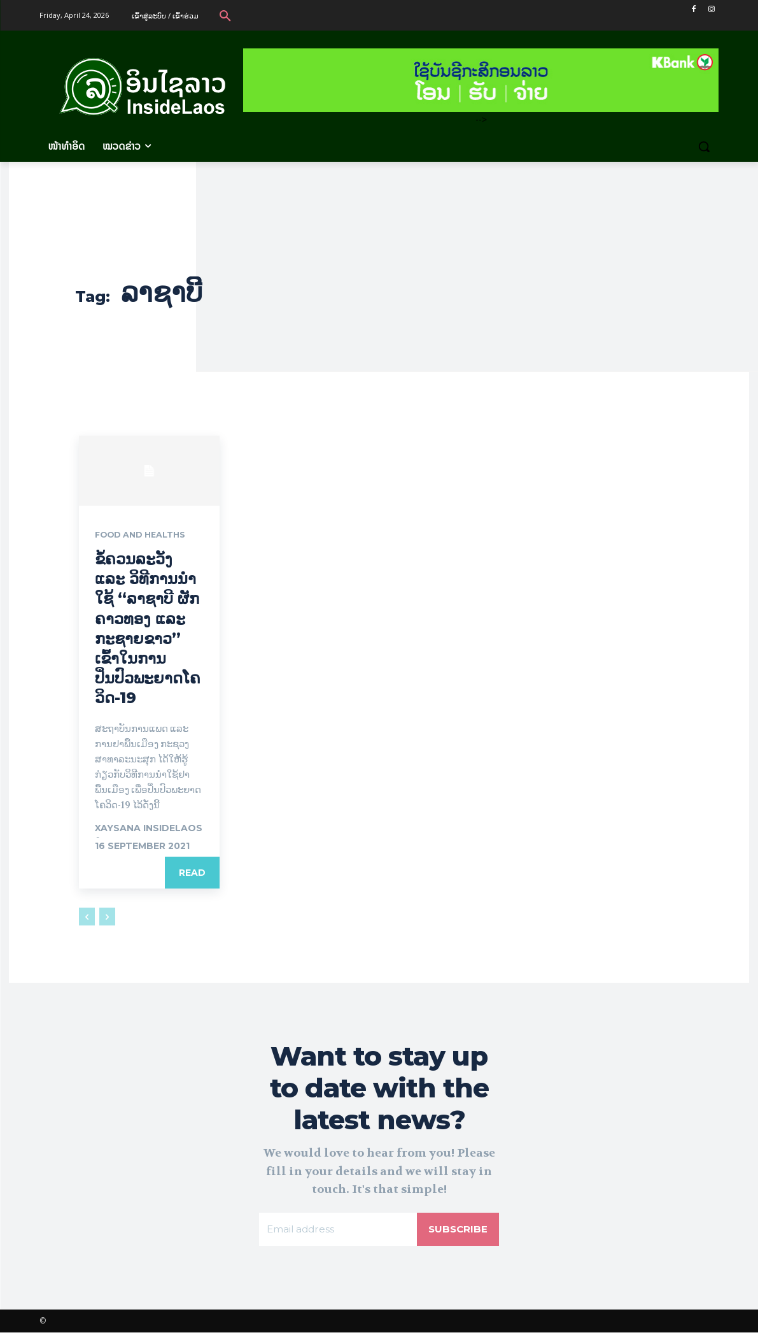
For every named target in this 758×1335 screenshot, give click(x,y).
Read (192, 873)
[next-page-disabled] (107, 917)
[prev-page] (87, 917)
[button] (225, 15)
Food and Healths (146, 535)
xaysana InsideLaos (148, 828)
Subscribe (457, 1231)
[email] (337, 1231)
